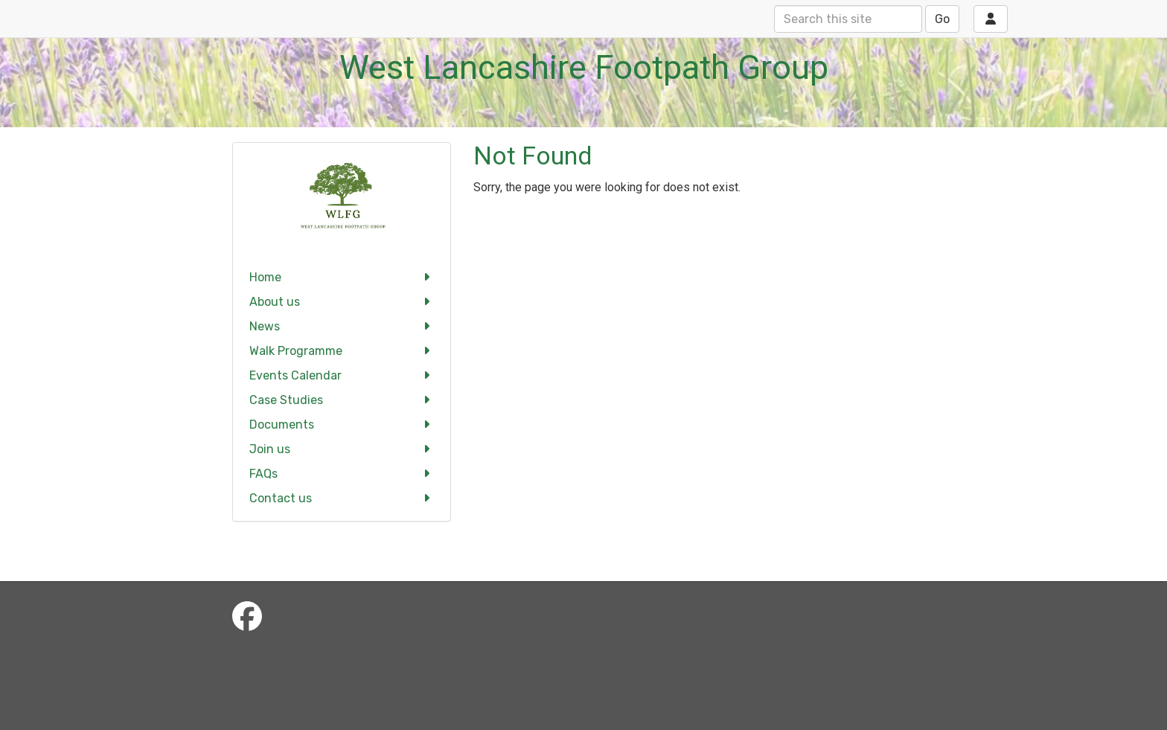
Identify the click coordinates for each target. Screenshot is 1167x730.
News (342, 326)
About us (342, 301)
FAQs (342, 473)
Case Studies (342, 400)
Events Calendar (342, 375)
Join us (342, 449)
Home (342, 277)
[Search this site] (848, 19)
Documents (342, 424)
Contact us (342, 498)
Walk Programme (342, 350)
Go (942, 19)
